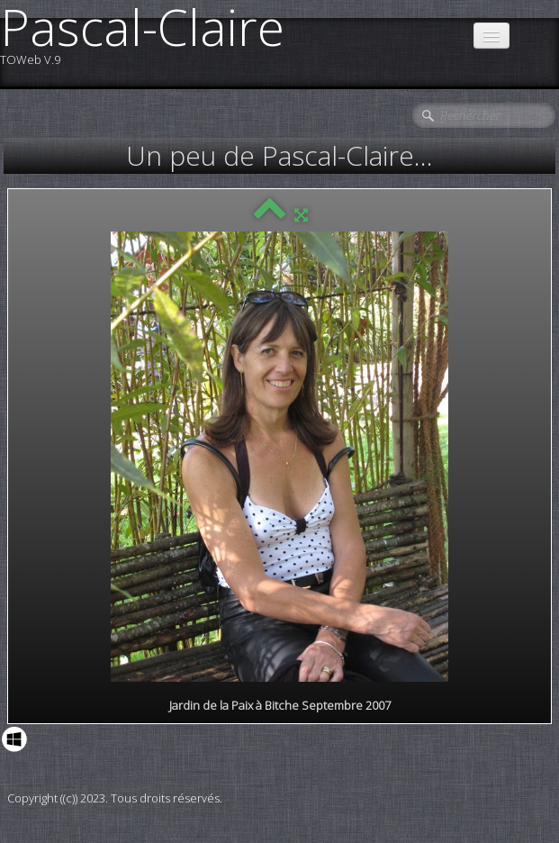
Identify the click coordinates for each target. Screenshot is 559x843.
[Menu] (491, 36)
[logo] (149, 43)
